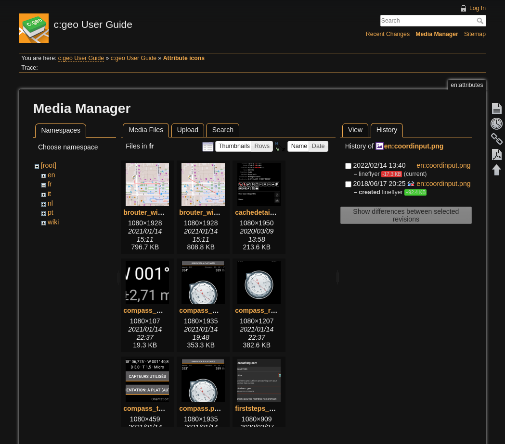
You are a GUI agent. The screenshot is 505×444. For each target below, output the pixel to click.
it (49, 193)
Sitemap (475, 34)
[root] (48, 165)
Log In (477, 8)
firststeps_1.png (261, 408)
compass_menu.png (211, 310)
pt (50, 212)
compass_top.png (152, 408)
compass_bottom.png (158, 310)
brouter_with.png (150, 212)
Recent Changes (388, 34)
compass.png (200, 408)
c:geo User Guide (81, 58)
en (51, 175)
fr (50, 184)
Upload (187, 130)
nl (50, 203)
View (355, 130)
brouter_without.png (212, 212)
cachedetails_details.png (275, 212)
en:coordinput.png (414, 146)
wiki (53, 222)
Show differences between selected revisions (406, 215)
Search (481, 20)
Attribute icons (184, 58)
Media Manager (436, 34)
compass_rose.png (266, 310)
